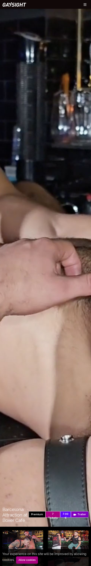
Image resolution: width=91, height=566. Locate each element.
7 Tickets (53, 515)
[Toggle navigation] (85, 4)
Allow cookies (27, 559)
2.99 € (65, 515)
